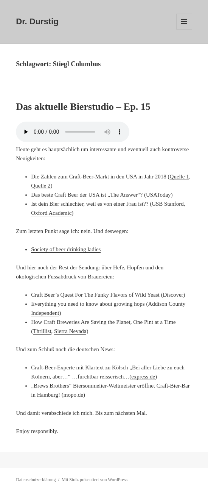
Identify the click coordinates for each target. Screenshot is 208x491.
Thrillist (42, 331)
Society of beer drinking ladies (66, 249)
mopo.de (73, 395)
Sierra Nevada (70, 331)
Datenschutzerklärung (36, 479)
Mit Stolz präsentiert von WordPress (94, 479)
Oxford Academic (51, 213)
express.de (143, 377)
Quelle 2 (40, 186)
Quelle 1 (179, 177)
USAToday (158, 195)
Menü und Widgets (184, 29)
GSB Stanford (168, 204)
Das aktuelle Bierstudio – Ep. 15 (83, 106)
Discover (173, 295)
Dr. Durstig (37, 21)
